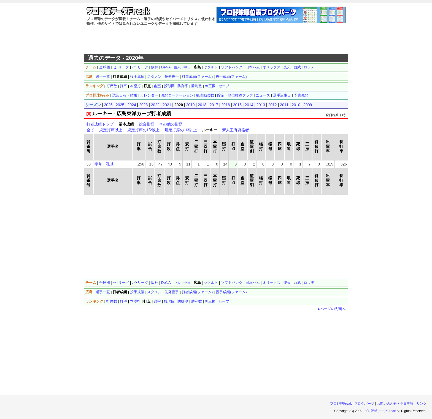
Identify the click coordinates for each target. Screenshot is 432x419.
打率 (123, 86)
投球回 (169, 86)
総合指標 (146, 124)
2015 (237, 105)
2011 (284, 105)
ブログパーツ (364, 403)
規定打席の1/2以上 (143, 130)
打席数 (111, 86)
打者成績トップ (100, 124)
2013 (260, 105)
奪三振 (210, 86)
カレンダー (149, 95)
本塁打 (135, 86)
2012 (272, 105)
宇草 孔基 (104, 164)
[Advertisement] (216, 40)
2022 (155, 105)
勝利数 (196, 86)
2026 (108, 105)
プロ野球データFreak (380, 411)
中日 (187, 67)
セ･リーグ (121, 67)
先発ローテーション (177, 95)
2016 (225, 105)
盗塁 (157, 86)
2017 (214, 105)
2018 (202, 105)
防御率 (182, 86)
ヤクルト (211, 67)
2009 (307, 105)
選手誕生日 (282, 95)
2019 (190, 105)
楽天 (287, 67)
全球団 (104, 67)
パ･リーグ (140, 67)
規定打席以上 (110, 130)
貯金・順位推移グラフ (235, 95)
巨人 (177, 67)
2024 (132, 105)
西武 (297, 67)
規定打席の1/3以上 (180, 130)
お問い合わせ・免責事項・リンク (401, 403)
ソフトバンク (231, 67)
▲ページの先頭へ (331, 309)
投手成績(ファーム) (231, 76)
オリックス (271, 67)
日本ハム (252, 67)
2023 (143, 105)
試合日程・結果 (124, 95)
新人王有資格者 (235, 130)
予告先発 (301, 95)
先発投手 (171, 76)
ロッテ (309, 67)
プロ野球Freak (341, 403)
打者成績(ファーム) (197, 76)
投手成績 (137, 76)
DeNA (166, 67)
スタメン (154, 76)
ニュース (263, 95)
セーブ (223, 86)
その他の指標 (170, 124)
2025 (120, 105)
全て (90, 130)
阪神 (154, 67)
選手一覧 (103, 76)
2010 (296, 105)
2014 (249, 105)
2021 (167, 105)
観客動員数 (205, 95)
